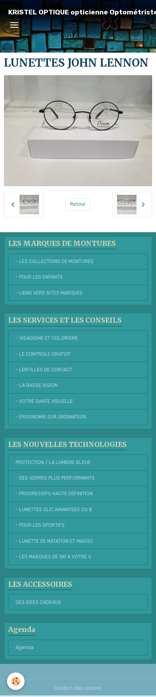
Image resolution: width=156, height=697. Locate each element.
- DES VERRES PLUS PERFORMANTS (55, 478)
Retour (78, 204)
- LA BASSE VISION (37, 385)
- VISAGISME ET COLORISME (47, 338)
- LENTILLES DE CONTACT (44, 369)
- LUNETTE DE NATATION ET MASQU (54, 541)
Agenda (25, 647)
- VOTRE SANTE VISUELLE (44, 401)
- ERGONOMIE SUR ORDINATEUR (51, 417)
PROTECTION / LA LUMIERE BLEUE (53, 462)
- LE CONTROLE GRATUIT (43, 354)
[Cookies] (16, 681)
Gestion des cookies (78, 688)
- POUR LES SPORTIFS (40, 525)
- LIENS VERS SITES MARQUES (49, 293)
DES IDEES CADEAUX (38, 602)
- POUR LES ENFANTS (39, 277)
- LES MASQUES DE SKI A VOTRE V (53, 556)
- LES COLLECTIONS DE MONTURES (55, 261)
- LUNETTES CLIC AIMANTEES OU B (54, 509)
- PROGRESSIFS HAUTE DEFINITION (54, 493)
